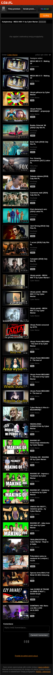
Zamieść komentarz (39, 635)
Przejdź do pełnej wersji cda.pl (26, 656)
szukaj (46, 15)
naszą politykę (43, 667)
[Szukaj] (20, 15)
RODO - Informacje (43, 672)
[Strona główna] (7, 2)
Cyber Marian (12, 55)
